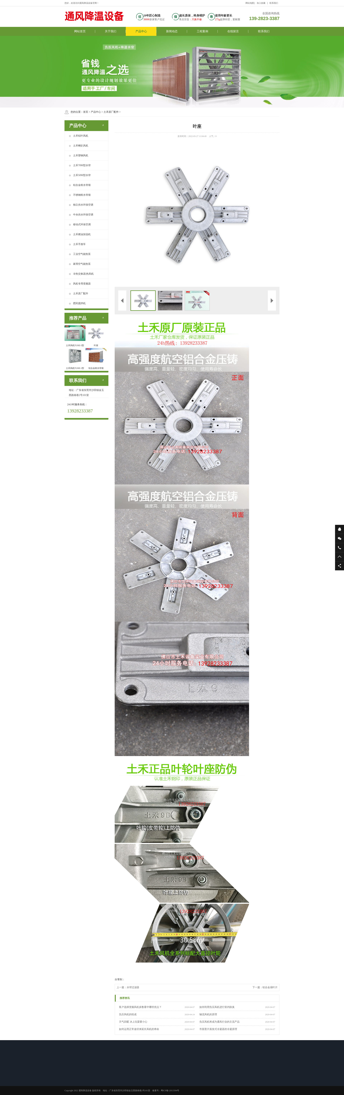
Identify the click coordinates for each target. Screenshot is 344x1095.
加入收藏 (261, 3)
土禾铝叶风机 (78, 135)
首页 (85, 112)
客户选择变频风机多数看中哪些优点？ (140, 1007)
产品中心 (141, 31)
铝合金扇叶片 (270, 987)
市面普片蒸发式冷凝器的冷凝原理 (218, 1029)
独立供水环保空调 (81, 204)
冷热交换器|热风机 (81, 273)
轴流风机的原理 (208, 1014)
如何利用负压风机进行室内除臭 (217, 1007)
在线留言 (233, 31)
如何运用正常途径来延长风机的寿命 (139, 1029)
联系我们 (273, 3)
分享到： (120, 979)
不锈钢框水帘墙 (80, 195)
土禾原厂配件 (111, 112)
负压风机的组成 (128, 1014)
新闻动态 (172, 31)
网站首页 (80, 31)
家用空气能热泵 (80, 264)
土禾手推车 (77, 244)
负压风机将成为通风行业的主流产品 (219, 1021)
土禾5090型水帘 (80, 175)
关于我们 (110, 31)
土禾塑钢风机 (78, 155)
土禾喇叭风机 (78, 145)
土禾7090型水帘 (80, 165)
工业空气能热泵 (80, 254)
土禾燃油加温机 (80, 234)
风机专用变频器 (80, 283)
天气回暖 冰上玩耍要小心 (133, 1021)
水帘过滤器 (133, 987)
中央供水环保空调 (81, 214)
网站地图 (249, 3)
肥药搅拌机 (77, 303)
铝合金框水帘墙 (80, 185)
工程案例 (202, 31)
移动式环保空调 (80, 224)
